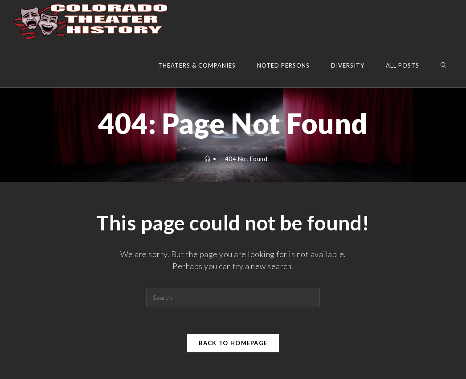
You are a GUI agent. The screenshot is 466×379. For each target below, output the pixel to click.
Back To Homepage (233, 343)
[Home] (207, 158)
